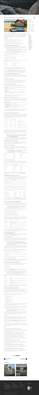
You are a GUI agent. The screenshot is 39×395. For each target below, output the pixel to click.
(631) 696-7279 (23, 273)
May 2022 (30, 49)
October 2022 (30, 47)
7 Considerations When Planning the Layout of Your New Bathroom (31, 22)
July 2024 (30, 36)
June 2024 (30, 37)
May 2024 (30, 38)
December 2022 (30, 46)
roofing (8, 39)
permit (13, 211)
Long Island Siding (14, 385)
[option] (10, 370)
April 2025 (30, 35)
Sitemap (34, 392)
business (20, 215)
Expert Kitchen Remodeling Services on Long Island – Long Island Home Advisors (21, 372)
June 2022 (30, 48)
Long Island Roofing (14, 384)
